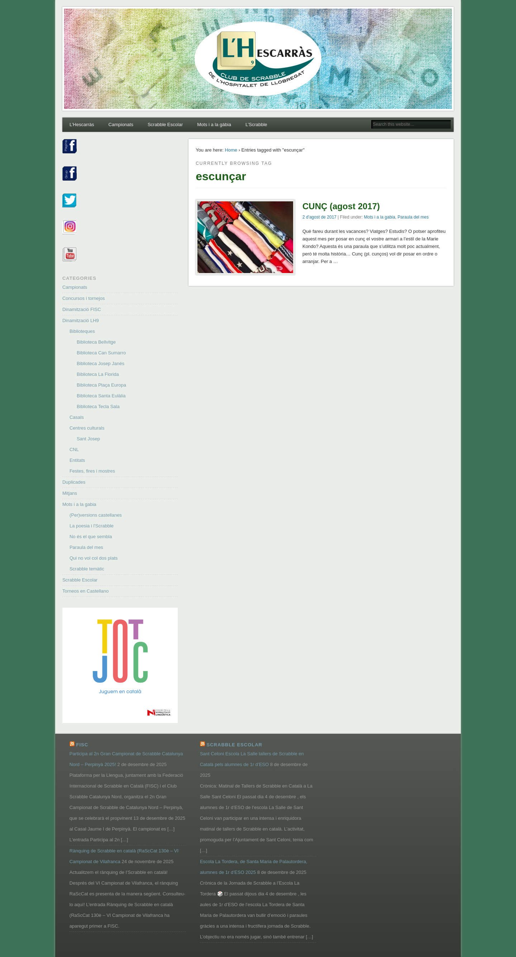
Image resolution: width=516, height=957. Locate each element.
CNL (74, 449)
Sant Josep (88, 438)
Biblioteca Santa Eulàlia (101, 395)
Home (231, 150)
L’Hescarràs (82, 124)
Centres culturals (87, 428)
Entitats (77, 460)
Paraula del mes (413, 217)
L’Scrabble (256, 124)
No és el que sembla (91, 536)
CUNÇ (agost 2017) (341, 206)
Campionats (121, 124)
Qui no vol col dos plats (94, 558)
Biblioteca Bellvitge (96, 342)
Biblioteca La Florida (98, 374)
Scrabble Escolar (165, 124)
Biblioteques (82, 331)
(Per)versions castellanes (96, 515)
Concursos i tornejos (83, 298)
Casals (77, 417)
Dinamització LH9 (80, 320)
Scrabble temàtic (87, 568)
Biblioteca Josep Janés (100, 363)
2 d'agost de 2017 (319, 217)
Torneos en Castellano (85, 591)
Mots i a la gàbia (214, 124)
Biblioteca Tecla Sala (98, 406)
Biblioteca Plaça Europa (101, 385)
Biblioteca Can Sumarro (101, 352)
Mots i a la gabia (379, 217)
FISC (82, 744)
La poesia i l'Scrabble (92, 525)
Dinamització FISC (81, 309)
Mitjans (69, 493)
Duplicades (73, 482)
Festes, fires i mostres (92, 471)
